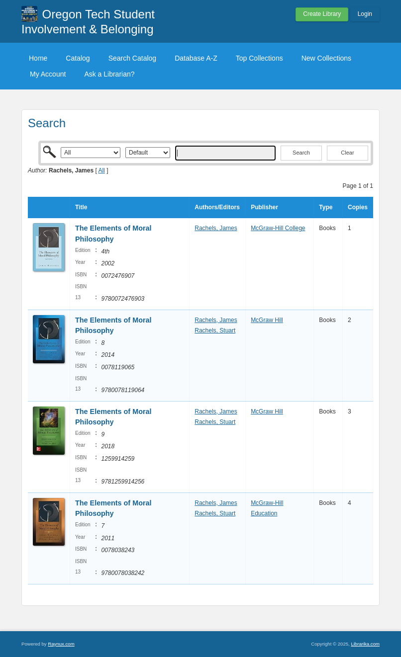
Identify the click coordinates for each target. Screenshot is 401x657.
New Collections (326, 58)
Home (38, 58)
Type (325, 207)
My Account (48, 74)
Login (365, 13)
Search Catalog (132, 58)
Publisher (264, 207)
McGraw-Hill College (278, 228)
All (101, 170)
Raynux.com (61, 644)
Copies (358, 207)
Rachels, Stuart (215, 330)
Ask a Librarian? (109, 74)
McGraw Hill (267, 320)
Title (81, 207)
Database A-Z (196, 58)
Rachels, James (216, 228)
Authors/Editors (217, 207)
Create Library (322, 13)
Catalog (78, 58)
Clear (347, 153)
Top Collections (259, 58)
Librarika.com (365, 644)
